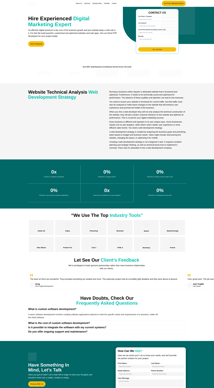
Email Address (124, 373)
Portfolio (107, 3)
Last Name (155, 366)
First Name (122, 366)
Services (87, 3)
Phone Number (157, 373)
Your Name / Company (145, 16)
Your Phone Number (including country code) (152, 30)
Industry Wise (97, 3)
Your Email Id (142, 23)
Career (114, 3)
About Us (79, 3)
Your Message (123, 381)
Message (141, 37)
